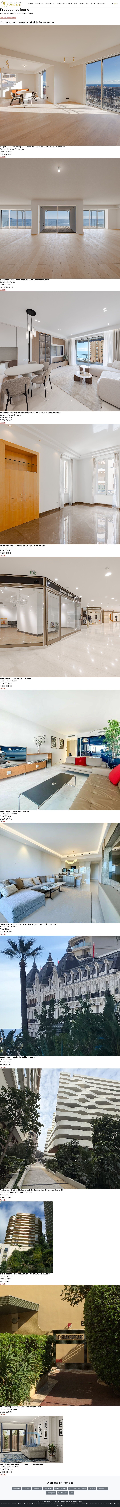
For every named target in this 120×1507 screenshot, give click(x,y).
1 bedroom (39, 4)
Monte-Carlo (62, 1493)
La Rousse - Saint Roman (77, 1488)
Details (2, 157)
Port (71, 1493)
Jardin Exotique (60, 1488)
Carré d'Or (26, 1488)
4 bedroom (72, 4)
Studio (31, 4)
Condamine (37, 1488)
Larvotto (92, 1488)
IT (117, 4)
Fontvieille (48, 1488)
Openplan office (98, 4)
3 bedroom (61, 4)
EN (115, 4)
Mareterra (16, 1488)
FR (112, 4)
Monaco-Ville (102, 1488)
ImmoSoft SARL (48, 1502)
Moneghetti (51, 1493)
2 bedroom (50, 4)
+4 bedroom (84, 4)
